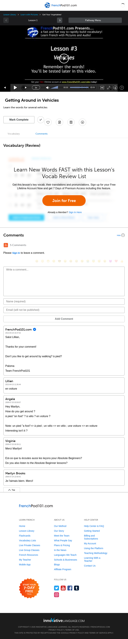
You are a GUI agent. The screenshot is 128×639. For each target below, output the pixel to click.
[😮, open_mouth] (105, 261)
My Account (90, 543)
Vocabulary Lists (27, 540)
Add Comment (64, 318)
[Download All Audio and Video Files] (82, 122)
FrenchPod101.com (100, 627)
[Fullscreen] (109, 88)
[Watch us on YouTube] (63, 588)
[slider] (54, 87)
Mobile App (24, 564)
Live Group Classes (29, 550)
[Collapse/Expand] (64, 235)
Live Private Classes (29, 545)
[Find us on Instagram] (56, 594)
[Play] (16, 88)
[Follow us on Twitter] (56, 588)
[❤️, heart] (116, 261)
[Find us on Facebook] (69, 588)
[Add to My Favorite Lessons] (48, 122)
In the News (60, 550)
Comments (42, 133)
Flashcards (24, 535)
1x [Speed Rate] (36, 88)
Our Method (60, 526)
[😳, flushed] (42, 261)
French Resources (28, 555)
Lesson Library (9, 14)
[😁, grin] (48, 261)
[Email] (64, 310)
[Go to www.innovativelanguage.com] (64, 620)
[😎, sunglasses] (59, 261)
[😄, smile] (37, 261)
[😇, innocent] (93, 261)
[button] (122, 5)
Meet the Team (61, 535)
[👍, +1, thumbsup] (122, 261)
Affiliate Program (62, 569)
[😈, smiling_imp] (110, 261)
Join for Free (64, 200)
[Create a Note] (59, 122)
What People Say (63, 540)
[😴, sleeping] (99, 261)
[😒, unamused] (54, 261)
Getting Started (92, 531)
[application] (64, 58)
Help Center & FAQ (94, 526)
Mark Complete (18, 119)
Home (22, 526)
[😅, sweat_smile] (76, 261)
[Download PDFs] (71, 122)
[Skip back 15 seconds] (5, 88)
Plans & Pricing (62, 545)
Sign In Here (75, 212)
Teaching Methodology (95, 553)
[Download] (115, 88)
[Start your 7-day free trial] (29, 588)
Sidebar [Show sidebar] (95, 20)
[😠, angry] (65, 261)
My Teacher (25, 559)
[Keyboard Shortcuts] (122, 88)
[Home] (61, 7)
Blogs (57, 564)
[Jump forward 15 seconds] (26, 88)
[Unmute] (48, 88)
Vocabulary (14, 133)
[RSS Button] (5, 245)
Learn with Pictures (29, 14)
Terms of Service (98, 633)
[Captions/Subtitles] (102, 88)
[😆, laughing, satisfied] (71, 261)
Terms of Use (72, 630)
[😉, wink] (82, 261)
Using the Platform (93, 548)
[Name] (64, 301)
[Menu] (5, 5)
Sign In (16, 253)
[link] (59, 20)
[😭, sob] (88, 261)
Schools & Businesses (65, 559)
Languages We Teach (65, 555)
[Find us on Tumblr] (76, 588)
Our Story (59, 531)
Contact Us (90, 565)
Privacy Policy (56, 630)
